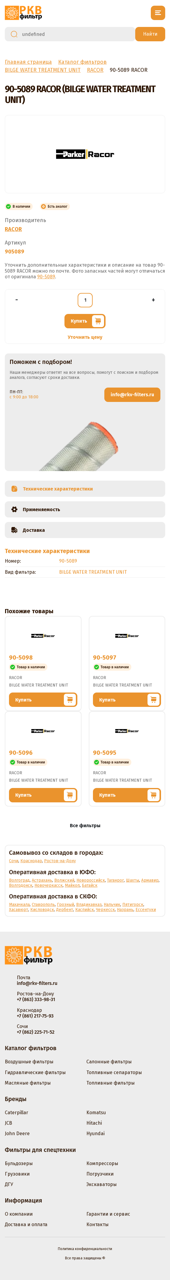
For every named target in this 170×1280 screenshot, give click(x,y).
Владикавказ (89, 904)
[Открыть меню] (158, 13)
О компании (19, 1214)
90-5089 (46, 277)
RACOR (13, 229)
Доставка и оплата (26, 1224)
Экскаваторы (101, 1184)
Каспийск (84, 909)
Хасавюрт (18, 909)
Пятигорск (132, 904)
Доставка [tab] (28, 530)
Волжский (64, 880)
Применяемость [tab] (35, 509)
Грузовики (17, 1174)
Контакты (97, 1224)
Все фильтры (85, 825)
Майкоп (72, 885)
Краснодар (31, 860)
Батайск (89, 885)
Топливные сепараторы (114, 1072)
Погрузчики (100, 1174)
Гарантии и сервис (108, 1214)
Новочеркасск (48, 885)
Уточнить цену (85, 337)
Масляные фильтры (28, 1083)
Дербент (64, 909)
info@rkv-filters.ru (132, 394)
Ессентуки (146, 909)
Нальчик (112, 904)
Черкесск (105, 909)
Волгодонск (20, 885)
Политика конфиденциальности (85, 1249)
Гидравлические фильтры (35, 1072)
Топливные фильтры (110, 1083)
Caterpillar (16, 1112)
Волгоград (19, 880)
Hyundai (95, 1133)
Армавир (150, 880)
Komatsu (96, 1112)
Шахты (132, 880)
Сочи (13, 860)
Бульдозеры (19, 1163)
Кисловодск (42, 909)
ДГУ (9, 1184)
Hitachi (94, 1123)
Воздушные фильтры (29, 1062)
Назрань (125, 909)
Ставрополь (43, 904)
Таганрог (115, 880)
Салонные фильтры (109, 1062)
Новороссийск (90, 880)
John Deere (17, 1133)
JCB (8, 1123)
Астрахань (42, 880)
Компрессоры (102, 1163)
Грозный (65, 904)
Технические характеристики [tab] (52, 488)
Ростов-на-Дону (60, 860)
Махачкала (19, 904)
